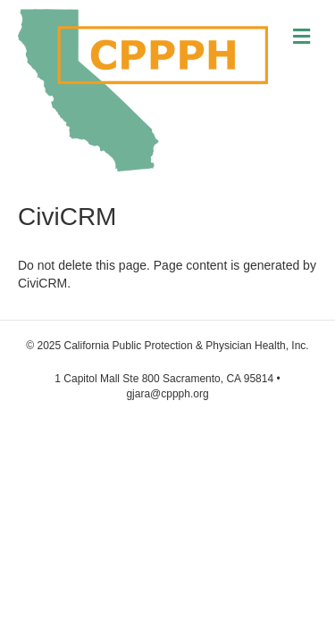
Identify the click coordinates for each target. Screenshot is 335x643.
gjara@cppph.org (167, 394)
